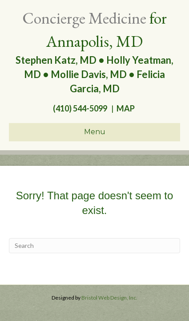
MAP (127, 108)
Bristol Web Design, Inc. (109, 297)
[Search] (94, 245)
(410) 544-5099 (79, 108)
